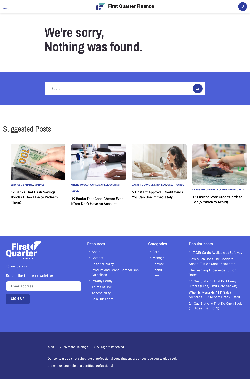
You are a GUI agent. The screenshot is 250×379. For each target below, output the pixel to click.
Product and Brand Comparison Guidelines (115, 272)
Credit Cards (175, 184)
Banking (28, 184)
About (96, 251)
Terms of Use (102, 287)
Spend (75, 191)
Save (156, 276)
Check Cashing (110, 184)
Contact (98, 258)
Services (16, 184)
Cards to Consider (143, 184)
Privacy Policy (102, 281)
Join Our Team (102, 299)
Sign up (18, 298)
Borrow (161, 184)
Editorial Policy (103, 264)
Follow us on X (17, 266)
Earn (156, 251)
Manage (39, 184)
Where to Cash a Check (85, 184)
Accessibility (101, 293)
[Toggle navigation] (6, 6)
